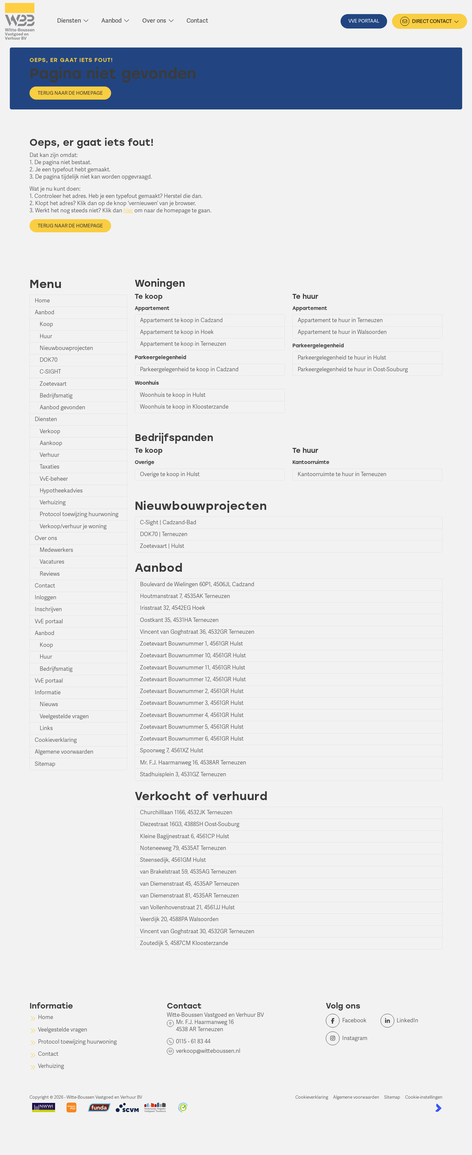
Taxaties (49, 466)
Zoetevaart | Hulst (162, 546)
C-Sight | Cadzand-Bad (168, 522)
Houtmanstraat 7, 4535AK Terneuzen (185, 596)
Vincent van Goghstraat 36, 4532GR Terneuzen (197, 631)
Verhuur (49, 455)
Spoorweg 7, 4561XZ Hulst (171, 750)
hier (128, 210)
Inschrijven (48, 609)
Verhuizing (53, 502)
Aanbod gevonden (62, 407)
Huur (46, 336)
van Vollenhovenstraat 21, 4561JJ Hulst (187, 907)
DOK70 (48, 359)
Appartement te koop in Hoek (177, 332)
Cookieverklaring (56, 740)
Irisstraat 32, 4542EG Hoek (172, 608)
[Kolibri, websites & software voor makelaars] (438, 1108)
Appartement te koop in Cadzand (181, 320)
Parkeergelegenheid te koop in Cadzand (189, 369)
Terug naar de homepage (70, 93)
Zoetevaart (53, 383)
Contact (45, 585)
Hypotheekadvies (61, 490)
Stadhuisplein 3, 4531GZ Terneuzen (183, 774)
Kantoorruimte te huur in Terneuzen (342, 474)
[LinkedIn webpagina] (406, 1021)
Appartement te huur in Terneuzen (340, 320)
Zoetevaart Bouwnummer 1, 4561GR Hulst (191, 643)
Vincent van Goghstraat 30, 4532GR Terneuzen (197, 931)
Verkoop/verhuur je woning (73, 526)
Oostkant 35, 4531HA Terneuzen (179, 620)
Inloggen (45, 597)
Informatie (48, 692)
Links (46, 728)
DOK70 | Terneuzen (163, 534)
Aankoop (51, 443)
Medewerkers (56, 550)
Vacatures (52, 561)
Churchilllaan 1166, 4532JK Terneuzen (186, 812)
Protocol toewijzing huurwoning (79, 514)
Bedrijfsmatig (56, 395)
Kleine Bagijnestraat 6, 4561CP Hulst (184, 836)
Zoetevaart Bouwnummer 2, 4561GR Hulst (192, 691)
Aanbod (44, 312)
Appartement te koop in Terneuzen (183, 343)
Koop (46, 324)
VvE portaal (49, 621)
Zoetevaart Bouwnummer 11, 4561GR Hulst (192, 667)
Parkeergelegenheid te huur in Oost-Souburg (353, 369)
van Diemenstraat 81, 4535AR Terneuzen (189, 895)
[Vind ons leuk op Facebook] (351, 1021)
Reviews (50, 573)
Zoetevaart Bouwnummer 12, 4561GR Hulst (193, 679)
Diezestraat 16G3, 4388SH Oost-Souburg (189, 824)
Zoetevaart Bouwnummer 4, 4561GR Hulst (192, 715)
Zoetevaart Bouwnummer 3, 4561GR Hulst (192, 703)
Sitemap (45, 763)
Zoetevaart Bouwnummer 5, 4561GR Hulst (192, 726)
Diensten (46, 419)
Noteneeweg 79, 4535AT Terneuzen (183, 848)
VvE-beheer (54, 478)
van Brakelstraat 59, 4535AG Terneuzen (188, 871)
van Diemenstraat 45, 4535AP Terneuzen (189, 883)
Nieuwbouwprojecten (66, 348)
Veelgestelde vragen (64, 716)
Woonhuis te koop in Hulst (173, 395)
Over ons (46, 538)
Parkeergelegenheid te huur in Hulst (342, 357)
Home (42, 300)
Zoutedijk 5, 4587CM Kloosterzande (184, 943)
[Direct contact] (429, 21)
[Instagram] (351, 1038)
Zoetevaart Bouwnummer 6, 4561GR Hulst (192, 738)
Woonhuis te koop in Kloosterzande (184, 406)
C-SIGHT (50, 371)
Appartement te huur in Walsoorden (342, 332)
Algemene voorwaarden (64, 751)
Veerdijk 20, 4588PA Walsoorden (179, 919)
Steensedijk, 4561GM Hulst (173, 860)
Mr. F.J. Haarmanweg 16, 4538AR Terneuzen (193, 762)
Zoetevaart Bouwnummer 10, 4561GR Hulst (193, 655)
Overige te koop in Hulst (170, 474)
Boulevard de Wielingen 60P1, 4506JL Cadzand (197, 584)
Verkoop (50, 431)
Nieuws (49, 704)
